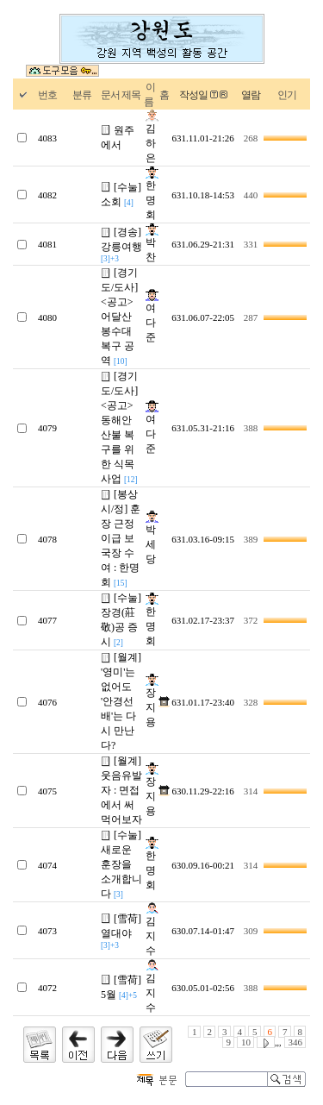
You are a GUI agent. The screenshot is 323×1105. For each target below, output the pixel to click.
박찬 (152, 243)
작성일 (193, 95)
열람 (250, 95)
